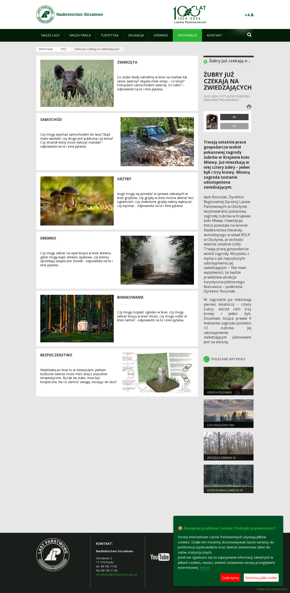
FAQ (63, 49)
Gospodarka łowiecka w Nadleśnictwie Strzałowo (226, 492)
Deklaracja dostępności (272, 589)
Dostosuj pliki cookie (261, 577)
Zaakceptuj (230, 577)
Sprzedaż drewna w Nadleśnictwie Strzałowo (226, 459)
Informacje (46, 49)
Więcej (205, 567)
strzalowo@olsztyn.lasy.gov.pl (116, 574)
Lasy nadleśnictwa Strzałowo (220, 427)
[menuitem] (50, 35)
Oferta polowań (219, 392)
